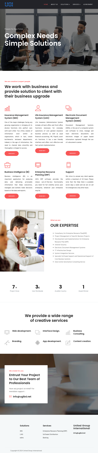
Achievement (88, 4)
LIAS (21, 434)
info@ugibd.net (79, 433)
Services (76, 4)
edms (22, 438)
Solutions (65, 4)
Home (46, 4)
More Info (12, 154)
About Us (54, 4)
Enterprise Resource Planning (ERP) (55, 431)
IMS (21, 431)
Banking (45, 438)
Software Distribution (50, 434)
